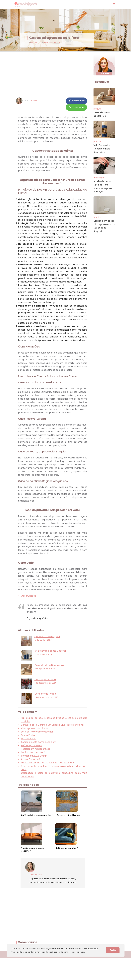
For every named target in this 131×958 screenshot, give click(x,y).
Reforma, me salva (31, 745)
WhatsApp (79, 107)
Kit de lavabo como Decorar (50, 650)
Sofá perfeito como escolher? (37, 731)
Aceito (113, 950)
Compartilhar (78, 100)
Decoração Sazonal (45, 679)
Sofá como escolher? (67, 848)
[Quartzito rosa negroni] (26, 641)
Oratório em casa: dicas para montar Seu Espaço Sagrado (104, 226)
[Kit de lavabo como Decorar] (26, 655)
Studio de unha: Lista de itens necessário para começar (103, 186)
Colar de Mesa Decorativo (49, 665)
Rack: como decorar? (33, 752)
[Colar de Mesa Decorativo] (26, 669)
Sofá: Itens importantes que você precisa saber (47, 762)
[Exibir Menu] (114, 4)
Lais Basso (34, 100)
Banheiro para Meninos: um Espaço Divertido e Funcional (52, 724)
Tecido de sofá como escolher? (38, 742)
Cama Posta (28, 735)
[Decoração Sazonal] (26, 684)
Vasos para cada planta (34, 728)
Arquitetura (35, 42)
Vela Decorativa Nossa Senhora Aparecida (102, 149)
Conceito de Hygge (45, 693)
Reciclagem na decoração (35, 749)
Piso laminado (28, 738)
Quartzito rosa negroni (47, 636)
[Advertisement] (52, 74)
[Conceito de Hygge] (26, 698)
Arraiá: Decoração (31, 759)
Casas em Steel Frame (68, 815)
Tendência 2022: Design (34, 755)
